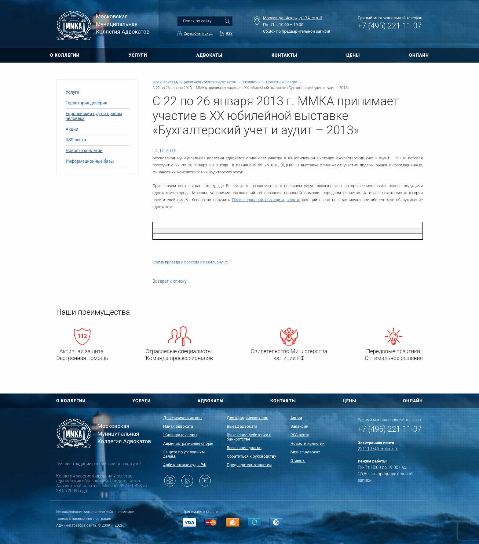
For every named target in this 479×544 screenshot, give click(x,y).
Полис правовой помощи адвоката (265, 200)
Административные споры (188, 443)
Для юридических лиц (247, 417)
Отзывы (298, 460)
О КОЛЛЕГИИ (64, 55)
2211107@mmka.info (378, 448)
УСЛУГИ (138, 55)
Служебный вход (198, 33)
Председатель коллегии (249, 464)
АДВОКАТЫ (209, 55)
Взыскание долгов (244, 447)
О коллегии (251, 82)
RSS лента (76, 139)
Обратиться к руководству (251, 456)
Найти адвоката (178, 426)
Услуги (72, 92)
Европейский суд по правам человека (94, 116)
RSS (229, 33)
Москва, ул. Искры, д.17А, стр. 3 (292, 18)
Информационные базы (90, 161)
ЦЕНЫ (353, 55)
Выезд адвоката (242, 426)
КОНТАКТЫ (284, 55)
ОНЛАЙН (419, 55)
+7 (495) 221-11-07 (390, 25)
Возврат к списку (169, 281)
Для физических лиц (182, 417)
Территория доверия (86, 102)
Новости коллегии (84, 150)
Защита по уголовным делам (184, 454)
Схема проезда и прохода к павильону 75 (190, 262)
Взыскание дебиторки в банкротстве (249, 437)
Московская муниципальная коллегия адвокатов (194, 82)
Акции (72, 129)
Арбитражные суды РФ (184, 464)
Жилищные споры (180, 435)
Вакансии (300, 426)
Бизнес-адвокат (305, 452)
